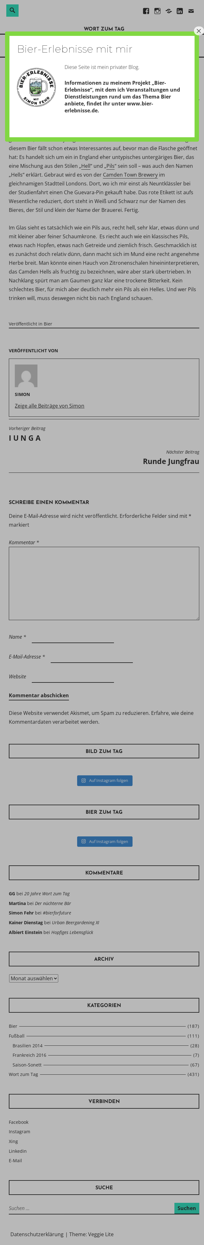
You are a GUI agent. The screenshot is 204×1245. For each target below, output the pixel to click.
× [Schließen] (199, 30)
